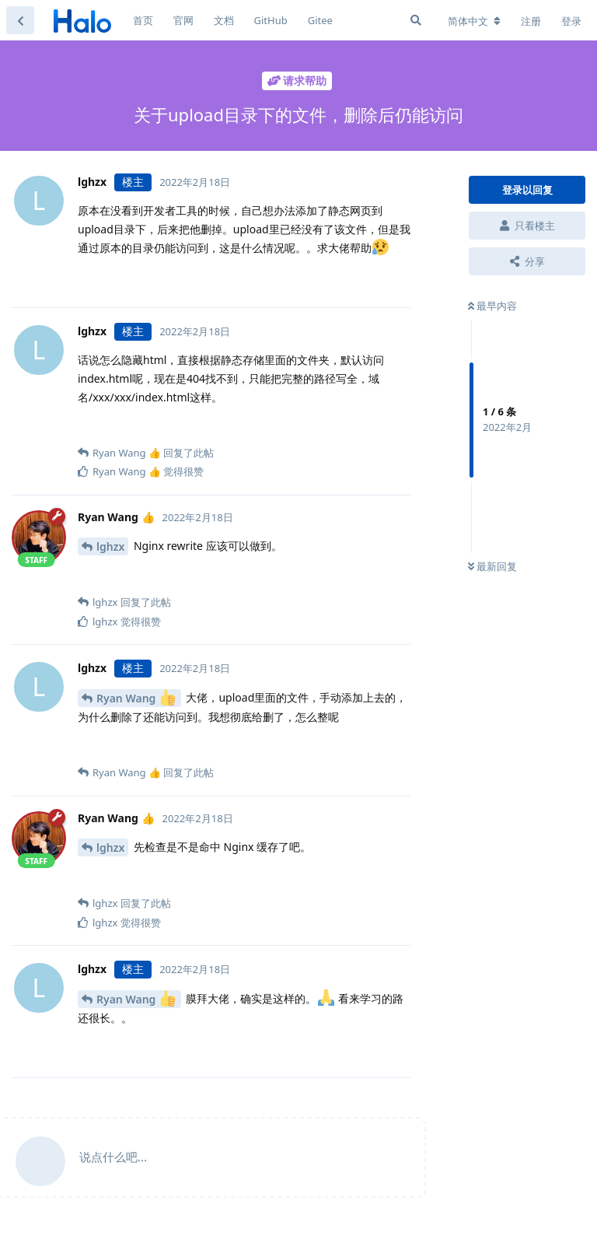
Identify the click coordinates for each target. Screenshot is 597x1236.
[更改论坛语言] (474, 21)
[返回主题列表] (20, 20)
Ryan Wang (136, 697)
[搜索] (416, 20)
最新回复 (492, 566)
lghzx (110, 546)
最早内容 (492, 306)
